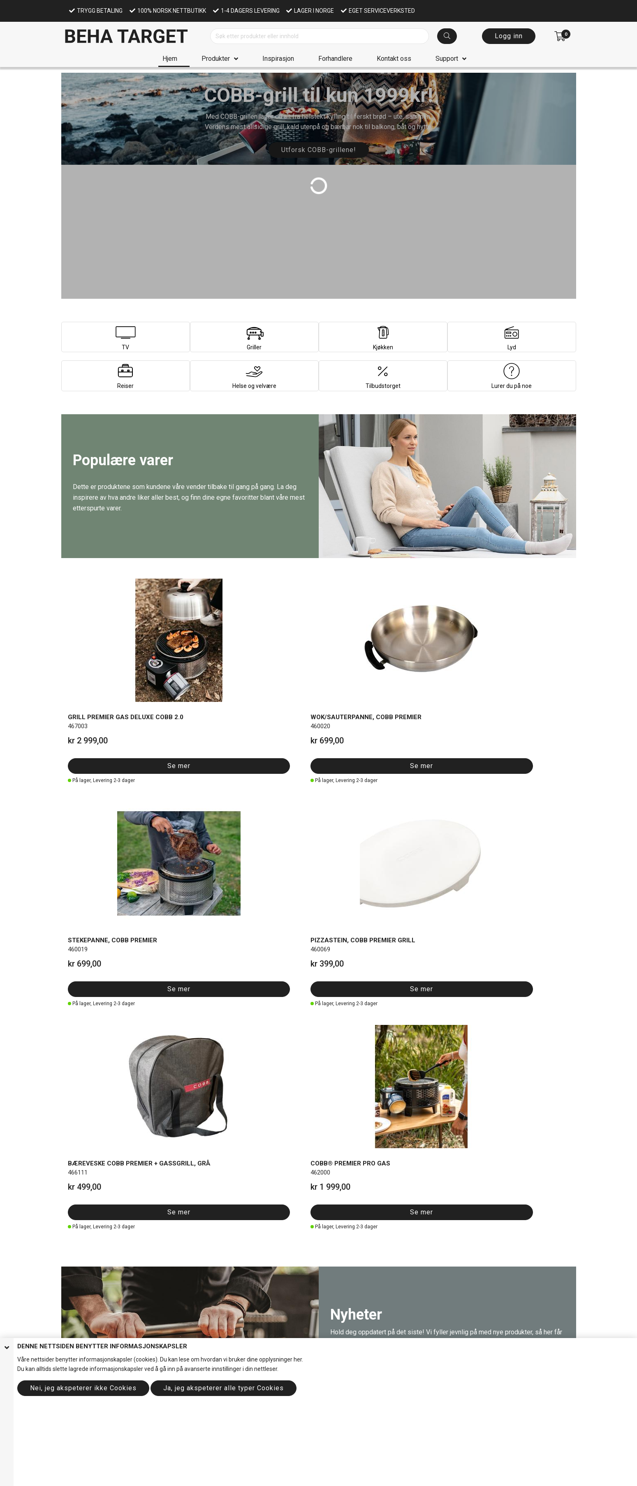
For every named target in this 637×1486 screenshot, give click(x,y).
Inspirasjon (278, 58)
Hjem (169, 58)
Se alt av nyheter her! (377, 877)
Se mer (101, 716)
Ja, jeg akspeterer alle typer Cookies (223, 1388)
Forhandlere (335, 58)
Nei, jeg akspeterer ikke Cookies (83, 1388)
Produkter (216, 58)
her (298, 1359)
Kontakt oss (394, 58)
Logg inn (509, 36)
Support (446, 58)
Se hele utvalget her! (119, 1252)
